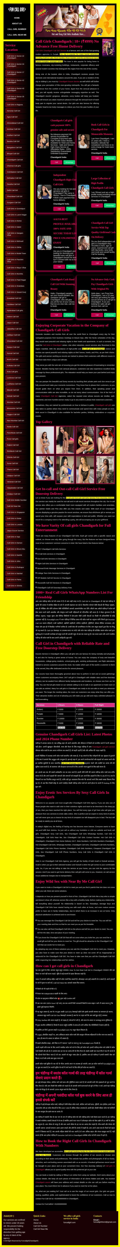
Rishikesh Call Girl (14, 451)
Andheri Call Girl (13, 135)
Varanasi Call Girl (14, 482)
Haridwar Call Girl (14, 304)
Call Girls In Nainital (14, 573)
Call (56, 162)
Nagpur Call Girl (13, 414)
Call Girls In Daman (14, 543)
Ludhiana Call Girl (14, 384)
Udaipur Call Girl (13, 476)
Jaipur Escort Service (15, 531)
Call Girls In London (14, 524)
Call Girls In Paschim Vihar (15, 261)
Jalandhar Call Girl (14, 329)
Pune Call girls (12, 439)
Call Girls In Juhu (13, 561)
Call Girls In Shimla (14, 586)
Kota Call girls (12, 372)
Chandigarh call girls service (103, 747)
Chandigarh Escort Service (69, 81)
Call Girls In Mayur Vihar (16, 268)
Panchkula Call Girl (14, 433)
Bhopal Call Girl (13, 154)
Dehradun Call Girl (14, 178)
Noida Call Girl (12, 427)
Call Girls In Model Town (16, 253)
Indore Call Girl (13, 317)
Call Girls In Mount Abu (16, 549)
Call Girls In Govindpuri (16, 209)
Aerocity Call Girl (13, 111)
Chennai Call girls (14, 166)
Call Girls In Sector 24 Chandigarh (15, 65)
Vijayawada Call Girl (15, 488)
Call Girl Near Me (16, 35)
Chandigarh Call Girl (15, 160)
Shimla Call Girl (13, 457)
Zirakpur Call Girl (13, 494)
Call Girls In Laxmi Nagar (17, 215)
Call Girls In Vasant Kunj (16, 292)
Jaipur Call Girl (13, 323)
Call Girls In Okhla (14, 247)
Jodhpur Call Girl (13, 335)
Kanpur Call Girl (13, 347)
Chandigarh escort (43, 1182)
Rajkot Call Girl (13, 445)
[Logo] (17, 11)
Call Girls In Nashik (14, 555)
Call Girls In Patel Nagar (16, 280)
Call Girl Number (17, 29)
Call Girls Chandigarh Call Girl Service (51, 51)
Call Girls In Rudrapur (15, 567)
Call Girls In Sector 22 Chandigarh (15, 57)
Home (17, 18)
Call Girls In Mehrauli (15, 241)
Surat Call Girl (12, 463)
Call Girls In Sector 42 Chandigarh (15, 81)
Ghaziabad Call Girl (14, 196)
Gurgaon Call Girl (14, 202)
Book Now (61, 727)
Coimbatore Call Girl (15, 172)
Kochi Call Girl (12, 359)
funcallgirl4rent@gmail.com (105, 1221)
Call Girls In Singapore (16, 512)
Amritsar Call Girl (13, 129)
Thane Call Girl (13, 469)
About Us (17, 24)
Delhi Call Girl (12, 190)
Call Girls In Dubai (14, 518)
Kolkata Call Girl (13, 365)
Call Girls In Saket (14, 227)
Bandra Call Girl (13, 141)
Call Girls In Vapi (13, 537)
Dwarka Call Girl (13, 184)
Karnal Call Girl (13, 353)
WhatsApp (69, 162)
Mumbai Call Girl (13, 402)
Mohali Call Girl (13, 396)
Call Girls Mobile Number (17, 500)
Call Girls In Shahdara (15, 286)
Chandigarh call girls (103, 405)
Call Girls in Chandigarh (52, 345)
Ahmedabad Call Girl (15, 123)
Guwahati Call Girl (14, 298)
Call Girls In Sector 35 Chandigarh (15, 97)
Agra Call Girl (12, 117)
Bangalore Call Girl (14, 147)
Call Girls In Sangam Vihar (15, 234)
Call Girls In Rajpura (15, 105)
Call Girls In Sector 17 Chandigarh (15, 73)
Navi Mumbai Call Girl (15, 421)
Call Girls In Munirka (15, 274)
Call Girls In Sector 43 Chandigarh (15, 89)
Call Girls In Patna (14, 580)
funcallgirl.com (69, 1222)
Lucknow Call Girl (14, 378)
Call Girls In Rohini (14, 221)
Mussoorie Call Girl (14, 408)
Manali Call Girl (13, 390)
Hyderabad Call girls (15, 310)
